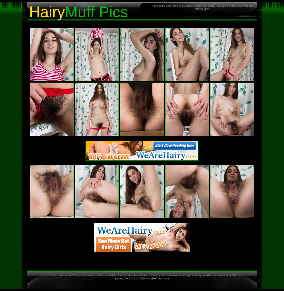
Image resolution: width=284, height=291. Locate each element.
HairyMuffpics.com (157, 278)
